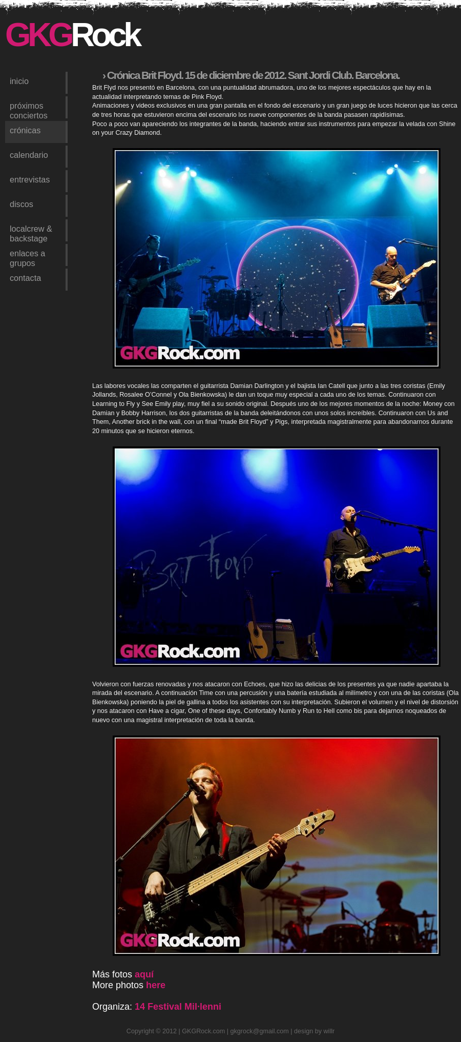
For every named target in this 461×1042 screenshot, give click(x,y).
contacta (25, 277)
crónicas (25, 130)
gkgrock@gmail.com (259, 1031)
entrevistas (30, 179)
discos (21, 204)
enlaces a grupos (27, 257)
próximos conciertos (29, 109)
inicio (19, 81)
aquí (144, 974)
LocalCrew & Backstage (31, 232)
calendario (29, 154)
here (155, 985)
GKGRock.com (203, 1031)
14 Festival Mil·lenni (178, 1007)
